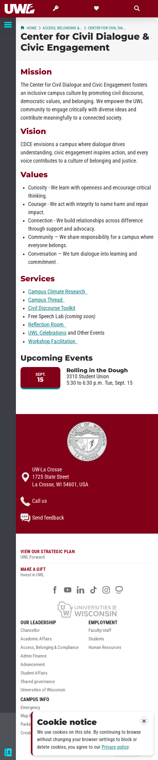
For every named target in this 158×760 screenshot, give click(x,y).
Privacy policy (115, 747)
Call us (34, 501)
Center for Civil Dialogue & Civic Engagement (107, 28)
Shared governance (38, 681)
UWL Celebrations (47, 333)
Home (28, 28)
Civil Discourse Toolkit (51, 308)
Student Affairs (34, 673)
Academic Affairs (36, 639)
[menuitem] (53, 632)
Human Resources (104, 647)
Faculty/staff (99, 630)
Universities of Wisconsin (43, 690)
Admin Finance (34, 656)
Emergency (30, 707)
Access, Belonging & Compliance (62, 28)
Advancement (33, 664)
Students (96, 639)
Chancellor (30, 630)
